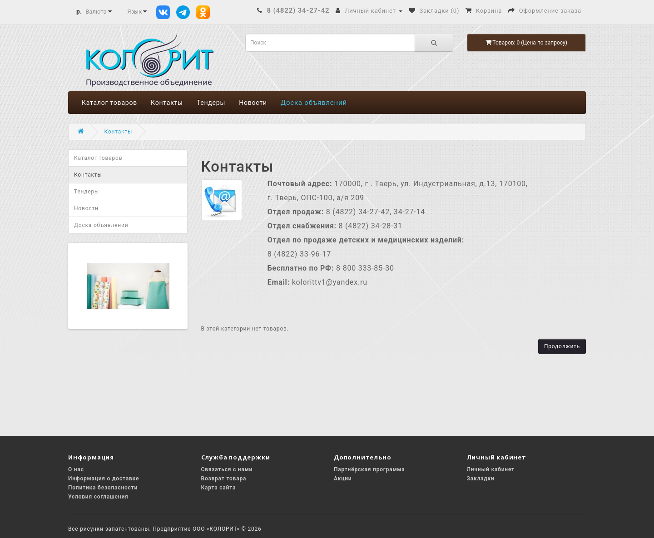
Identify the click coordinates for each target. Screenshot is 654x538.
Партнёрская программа (369, 469)
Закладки (481, 478)
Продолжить (562, 346)
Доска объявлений (314, 103)
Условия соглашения (98, 497)
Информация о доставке (103, 478)
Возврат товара (224, 478)
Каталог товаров (109, 102)
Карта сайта (218, 487)
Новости (253, 102)
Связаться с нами (227, 469)
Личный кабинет (491, 469)
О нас (76, 469)
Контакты (167, 102)
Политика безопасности (103, 487)
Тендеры (211, 102)
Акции (343, 478)
